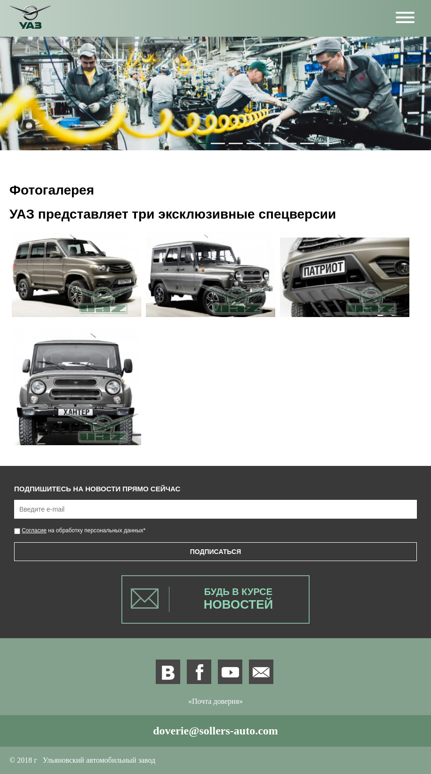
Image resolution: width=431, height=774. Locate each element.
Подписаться (215, 551)
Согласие (34, 530)
